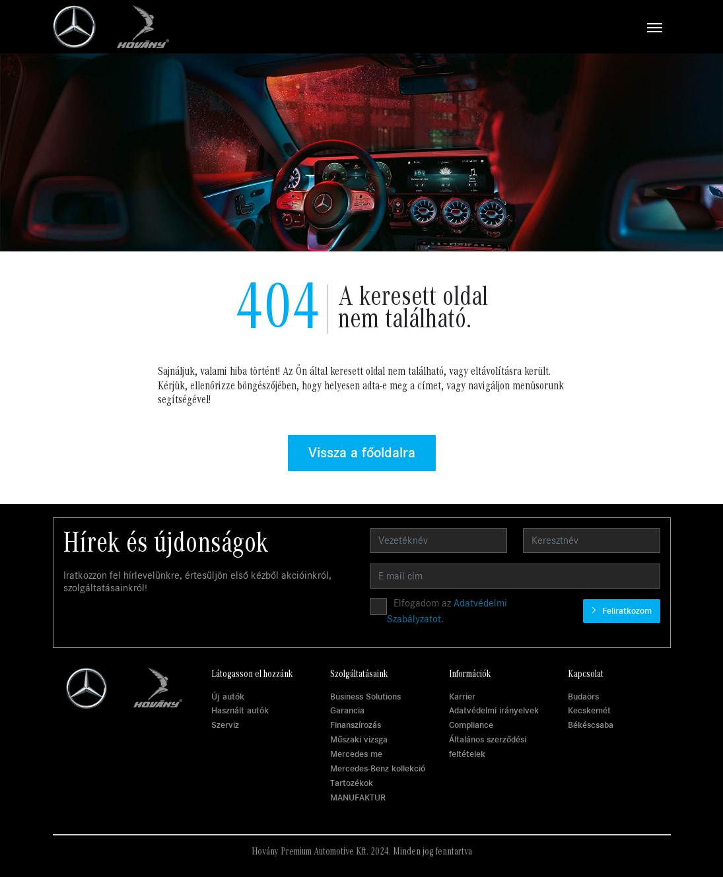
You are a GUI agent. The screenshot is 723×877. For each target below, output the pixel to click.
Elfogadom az (447, 611)
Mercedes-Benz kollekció (377, 768)
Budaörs (583, 696)
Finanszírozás (355, 725)
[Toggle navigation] (420, 27)
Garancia (347, 710)
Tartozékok (351, 783)
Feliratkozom (626, 610)
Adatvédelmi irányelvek (494, 710)
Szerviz (225, 725)
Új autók (227, 696)
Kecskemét (589, 710)
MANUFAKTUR (358, 797)
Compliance (471, 725)
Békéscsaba (590, 725)
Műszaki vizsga (359, 739)
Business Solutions (365, 696)
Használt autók (240, 710)
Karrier (462, 696)
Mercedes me (356, 754)
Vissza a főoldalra (361, 452)
